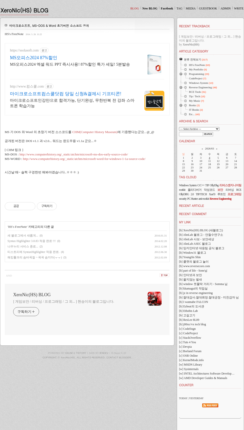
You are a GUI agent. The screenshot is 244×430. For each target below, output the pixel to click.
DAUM (68, 353)
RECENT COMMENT (193, 214)
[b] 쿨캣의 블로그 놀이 (194, 261)
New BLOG (149, 8)
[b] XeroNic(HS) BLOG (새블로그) (201, 230)
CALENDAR (187, 141)
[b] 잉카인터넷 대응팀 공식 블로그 (201, 248)
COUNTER (186, 385)
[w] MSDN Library (190, 364)
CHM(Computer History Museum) (95, 132)
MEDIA (190, 8)
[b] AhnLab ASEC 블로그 (195, 243)
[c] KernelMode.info (191, 360)
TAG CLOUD (187, 177)
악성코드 (209, 189)
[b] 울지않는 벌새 (190, 279)
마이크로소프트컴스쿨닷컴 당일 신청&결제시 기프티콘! (66, 93)
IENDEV (104, 353)
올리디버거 (194, 189)
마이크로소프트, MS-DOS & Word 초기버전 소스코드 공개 (49, 25)
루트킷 (221, 194)
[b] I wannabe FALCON (193, 302)
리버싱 (230, 189)
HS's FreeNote (14, 34)
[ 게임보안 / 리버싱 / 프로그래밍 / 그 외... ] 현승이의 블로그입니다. (63, 301)
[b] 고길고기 (187, 315)
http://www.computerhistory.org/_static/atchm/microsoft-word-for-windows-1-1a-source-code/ (84, 159)
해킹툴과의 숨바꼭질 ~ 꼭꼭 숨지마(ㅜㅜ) (34, 257)
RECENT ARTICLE (191, 205)
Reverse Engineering (220, 198)
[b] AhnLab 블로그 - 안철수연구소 (201, 235)
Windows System (187, 185)
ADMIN (226, 8)
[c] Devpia (185, 346)
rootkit (182, 189)
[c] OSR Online (188, 355)
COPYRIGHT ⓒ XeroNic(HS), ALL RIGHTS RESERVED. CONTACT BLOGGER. (87, 357)
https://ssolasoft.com (24, 50)
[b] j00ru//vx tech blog (192, 324)
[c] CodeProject (188, 333)
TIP (207, 185)
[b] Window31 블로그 (192, 252)
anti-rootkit (203, 198)
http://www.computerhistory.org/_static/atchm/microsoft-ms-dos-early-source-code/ (73, 154)
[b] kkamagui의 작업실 (193, 288)
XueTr (212, 194)
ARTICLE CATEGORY (193, 51)
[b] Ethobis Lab (188, 311)
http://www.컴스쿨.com (27, 86)
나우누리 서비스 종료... (22, 246)
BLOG (134, 8)
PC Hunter (192, 198)
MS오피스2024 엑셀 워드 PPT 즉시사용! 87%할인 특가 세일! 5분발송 (70, 64)
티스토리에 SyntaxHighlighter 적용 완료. (33, 252)
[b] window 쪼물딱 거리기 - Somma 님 (203, 284)
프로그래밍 (234, 194)
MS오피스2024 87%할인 (33, 57)
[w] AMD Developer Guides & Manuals (203, 378)
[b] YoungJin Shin (190, 257)
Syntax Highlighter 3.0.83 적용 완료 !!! (31, 241)
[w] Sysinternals (188, 369)
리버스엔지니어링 (230, 185)
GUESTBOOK (208, 8)
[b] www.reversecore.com (194, 266)
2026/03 (209, 148)
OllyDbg (214, 185)
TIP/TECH (201, 194)
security (182, 198)
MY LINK (185, 222)
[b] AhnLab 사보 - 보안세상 (196, 239)
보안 (220, 189)
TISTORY (81, 353)
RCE (238, 189)
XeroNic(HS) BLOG (24, 10)
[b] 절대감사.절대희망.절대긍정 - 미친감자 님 (209, 297)
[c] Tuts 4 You (187, 342)
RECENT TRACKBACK (194, 26)
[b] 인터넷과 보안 (190, 275)
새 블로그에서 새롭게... (22, 235)
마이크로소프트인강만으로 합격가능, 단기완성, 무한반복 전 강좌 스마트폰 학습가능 (72, 103)
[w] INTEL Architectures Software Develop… (207, 373)
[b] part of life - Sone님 (193, 270)
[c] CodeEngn (187, 329)
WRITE (239, 8)
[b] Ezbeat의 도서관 (191, 306)
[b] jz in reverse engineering (196, 293)
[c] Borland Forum (190, 351)
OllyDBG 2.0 (186, 194)
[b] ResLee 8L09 (189, 320)
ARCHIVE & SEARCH (193, 121)
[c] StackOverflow (190, 337)
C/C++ (200, 185)
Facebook (167, 8)
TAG (180, 8)
